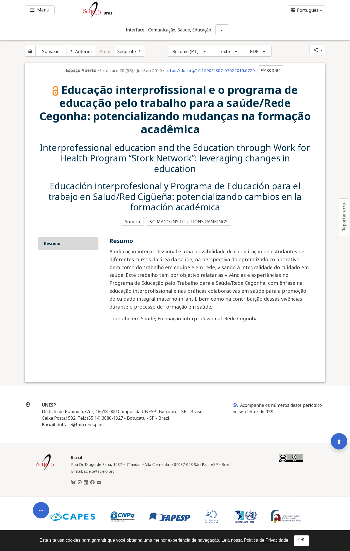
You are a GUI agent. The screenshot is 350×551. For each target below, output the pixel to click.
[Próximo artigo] (130, 51)
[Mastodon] (79, 482)
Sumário (51, 51)
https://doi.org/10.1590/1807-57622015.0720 (210, 70)
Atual (105, 51)
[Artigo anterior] (80, 51)
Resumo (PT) (185, 51)
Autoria (132, 221)
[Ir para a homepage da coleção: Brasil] (149, 10)
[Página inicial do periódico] (30, 51)
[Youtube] (99, 482)
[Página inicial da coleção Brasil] (45, 469)
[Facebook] (92, 482)
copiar (270, 70)
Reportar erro (344, 217)
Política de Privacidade (266, 540)
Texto (224, 51)
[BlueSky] (73, 482)
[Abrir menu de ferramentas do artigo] (41, 505)
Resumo (52, 242)
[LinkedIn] (86, 482)
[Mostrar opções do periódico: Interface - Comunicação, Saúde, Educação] (222, 29)
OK (301, 539)
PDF (254, 51)
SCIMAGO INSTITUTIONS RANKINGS (189, 221)
